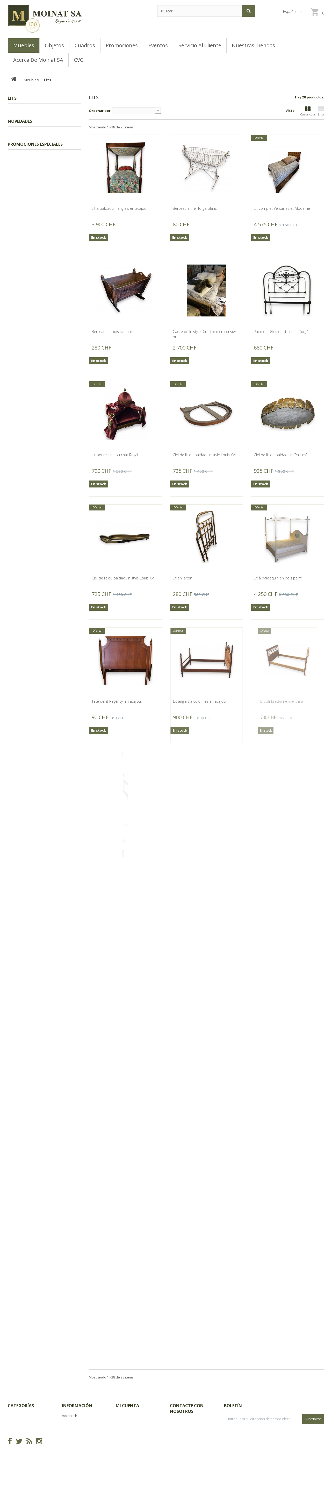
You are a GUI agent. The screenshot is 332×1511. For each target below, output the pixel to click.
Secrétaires (25, 193)
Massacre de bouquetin (60, 812)
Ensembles (25, 161)
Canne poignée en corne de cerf (55, 402)
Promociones (24, 113)
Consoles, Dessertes (32, 209)
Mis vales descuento (133, 1431)
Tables (21, 265)
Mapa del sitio (74, 1447)
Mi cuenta (127, 1405)
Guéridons (25, 185)
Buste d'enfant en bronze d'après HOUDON (54, 859)
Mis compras (127, 1415)
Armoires (23, 241)
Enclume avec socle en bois (59, 540)
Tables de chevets (31, 169)
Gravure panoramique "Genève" (58, 908)
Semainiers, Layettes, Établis (39, 177)
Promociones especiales (35, 1160)
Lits (19, 145)
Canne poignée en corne (55, 312)
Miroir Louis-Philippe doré (56, 956)
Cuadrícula (307, 111)
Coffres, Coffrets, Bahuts (35, 249)
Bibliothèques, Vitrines (34, 225)
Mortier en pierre (54, 722)
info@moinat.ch (183, 1448)
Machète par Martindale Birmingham (60, 587)
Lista (321, 111)
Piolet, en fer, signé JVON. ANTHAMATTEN (57, 767)
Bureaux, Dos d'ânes (33, 257)
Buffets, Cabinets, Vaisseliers (39, 233)
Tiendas (68, 1431)
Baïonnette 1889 (53, 632)
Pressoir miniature (55, 495)
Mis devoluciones (130, 1423)
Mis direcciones (129, 1439)
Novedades (20, 297)
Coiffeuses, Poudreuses (35, 153)
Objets (19, 281)
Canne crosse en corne (59, 357)
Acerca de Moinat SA (79, 1439)
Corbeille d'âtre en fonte (55, 1003)
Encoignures (26, 137)
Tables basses (28, 217)
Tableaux (21, 121)
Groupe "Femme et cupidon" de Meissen (57, 450)
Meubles (20, 129)
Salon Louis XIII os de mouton (57, 677)
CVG (65, 1423)
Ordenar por (100, 110)
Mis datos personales (134, 1447)
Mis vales (123, 1455)
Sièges (21, 273)
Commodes (25, 201)
